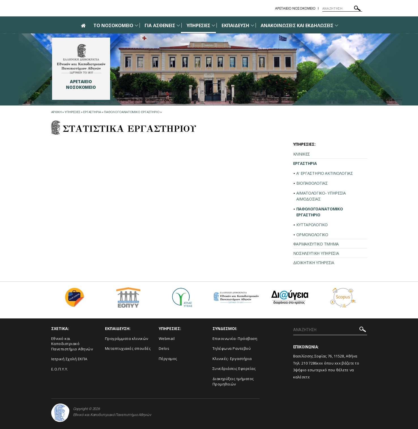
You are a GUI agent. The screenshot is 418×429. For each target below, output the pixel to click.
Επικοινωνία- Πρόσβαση (235, 338)
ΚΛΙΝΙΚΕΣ (301, 154)
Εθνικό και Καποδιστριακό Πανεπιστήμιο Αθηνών (72, 344)
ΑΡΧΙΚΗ (56, 112)
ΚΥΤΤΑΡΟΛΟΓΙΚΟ (312, 224)
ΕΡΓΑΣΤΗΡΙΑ (305, 163)
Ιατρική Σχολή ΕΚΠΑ (69, 358)
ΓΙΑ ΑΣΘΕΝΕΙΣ (160, 25)
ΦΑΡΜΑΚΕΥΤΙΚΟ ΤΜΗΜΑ (316, 244)
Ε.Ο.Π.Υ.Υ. (59, 369)
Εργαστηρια (92, 112)
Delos (164, 348)
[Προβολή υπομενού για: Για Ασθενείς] (178, 25)
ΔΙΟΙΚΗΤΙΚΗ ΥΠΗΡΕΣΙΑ (313, 262)
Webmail (167, 338)
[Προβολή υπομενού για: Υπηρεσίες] (213, 25)
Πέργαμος (168, 358)
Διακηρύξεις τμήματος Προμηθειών (233, 381)
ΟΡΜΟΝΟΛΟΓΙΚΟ (312, 234)
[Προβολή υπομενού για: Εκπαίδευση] (252, 25)
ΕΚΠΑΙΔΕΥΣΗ (235, 25)
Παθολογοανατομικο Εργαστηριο (132, 112)
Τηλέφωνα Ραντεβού (232, 348)
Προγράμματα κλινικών (126, 338)
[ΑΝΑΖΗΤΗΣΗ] (342, 8)
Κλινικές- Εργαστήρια (232, 358)
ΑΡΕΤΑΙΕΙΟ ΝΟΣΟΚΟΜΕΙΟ (295, 8)
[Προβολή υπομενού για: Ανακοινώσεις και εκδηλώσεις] (336, 25)
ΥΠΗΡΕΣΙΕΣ (198, 25)
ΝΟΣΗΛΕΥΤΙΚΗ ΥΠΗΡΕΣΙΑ (316, 253)
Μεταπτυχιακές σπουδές (128, 348)
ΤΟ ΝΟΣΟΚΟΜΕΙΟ (113, 25)
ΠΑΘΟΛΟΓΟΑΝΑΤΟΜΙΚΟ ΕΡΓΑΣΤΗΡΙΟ (319, 211)
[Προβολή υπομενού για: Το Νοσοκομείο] (136, 25)
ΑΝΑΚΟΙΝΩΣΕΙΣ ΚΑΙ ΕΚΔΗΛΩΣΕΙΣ (297, 25)
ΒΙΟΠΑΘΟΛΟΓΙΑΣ (312, 183)
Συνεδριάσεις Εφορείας (234, 368)
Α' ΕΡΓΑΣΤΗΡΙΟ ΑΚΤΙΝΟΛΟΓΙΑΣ (324, 173)
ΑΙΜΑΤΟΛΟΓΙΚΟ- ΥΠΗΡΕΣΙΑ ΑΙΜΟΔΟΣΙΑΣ (321, 196)
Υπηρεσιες (72, 112)
